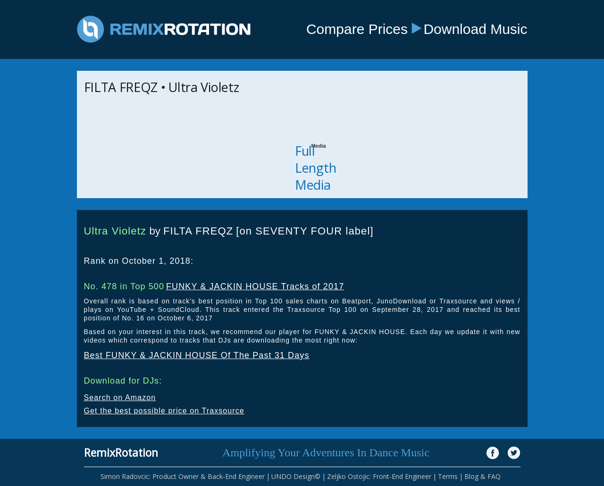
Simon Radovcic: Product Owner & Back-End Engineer (183, 476)
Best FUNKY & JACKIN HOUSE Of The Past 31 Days (197, 355)
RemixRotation (121, 452)
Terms (448, 476)
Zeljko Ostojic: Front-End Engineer (379, 476)
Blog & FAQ (482, 476)
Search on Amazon (120, 398)
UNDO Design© (295, 476)
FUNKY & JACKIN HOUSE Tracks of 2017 (255, 286)
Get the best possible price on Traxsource (164, 411)
